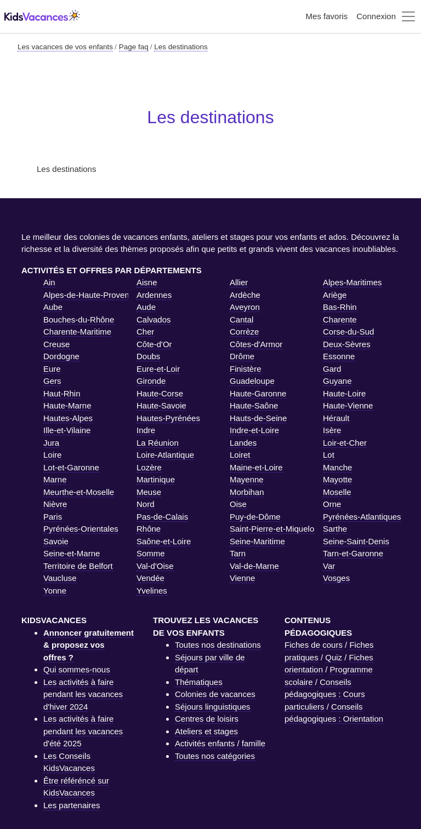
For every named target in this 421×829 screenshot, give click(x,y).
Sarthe (335, 528)
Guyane (337, 380)
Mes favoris (327, 16)
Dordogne (61, 356)
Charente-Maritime (77, 331)
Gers (52, 380)
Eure (52, 368)
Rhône (148, 528)
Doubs (148, 356)
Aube (52, 307)
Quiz (333, 657)
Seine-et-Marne (71, 553)
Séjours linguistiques (213, 706)
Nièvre (55, 504)
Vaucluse (60, 578)
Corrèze (244, 331)
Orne (332, 504)
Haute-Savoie (161, 405)
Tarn (238, 553)
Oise (238, 504)
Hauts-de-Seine (258, 418)
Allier (239, 282)
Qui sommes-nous (76, 669)
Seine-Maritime (257, 541)
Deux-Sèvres (347, 344)
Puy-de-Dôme (255, 516)
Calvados (153, 319)
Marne (55, 479)
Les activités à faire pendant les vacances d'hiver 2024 (83, 694)
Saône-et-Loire (163, 541)
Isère (332, 430)
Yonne (54, 590)
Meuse (148, 492)
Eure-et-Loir (158, 368)
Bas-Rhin (340, 307)
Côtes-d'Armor (256, 344)
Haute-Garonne (258, 393)
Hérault (336, 418)
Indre (145, 430)
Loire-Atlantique (165, 454)
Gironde (151, 380)
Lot (328, 454)
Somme (150, 553)
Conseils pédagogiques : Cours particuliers (325, 694)
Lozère (149, 467)
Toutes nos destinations (218, 644)
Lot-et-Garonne (71, 467)
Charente (340, 319)
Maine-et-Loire (256, 467)
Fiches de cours (314, 644)
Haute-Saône (254, 405)
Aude (146, 307)
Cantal (241, 319)
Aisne (146, 282)
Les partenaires (71, 805)
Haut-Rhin (62, 393)
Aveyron (245, 307)
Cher (145, 331)
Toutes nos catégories (215, 756)
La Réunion (157, 442)
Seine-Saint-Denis (356, 541)
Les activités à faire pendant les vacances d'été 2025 (83, 731)
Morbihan (247, 492)
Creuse (56, 344)
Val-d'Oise (155, 566)
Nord (145, 504)
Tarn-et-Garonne (353, 553)
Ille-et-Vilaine (66, 430)
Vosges (336, 578)
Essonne (339, 356)
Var (329, 566)
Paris (52, 516)
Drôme (242, 356)
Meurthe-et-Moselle (78, 492)
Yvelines (151, 590)
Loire (52, 454)
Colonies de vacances (215, 694)
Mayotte (337, 479)
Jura (51, 442)
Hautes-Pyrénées (168, 418)
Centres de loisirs (206, 718)
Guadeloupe (252, 380)
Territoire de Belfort (78, 566)
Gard (332, 368)
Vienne (242, 578)
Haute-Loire (344, 393)
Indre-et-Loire (254, 430)
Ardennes (154, 295)
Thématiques (199, 682)
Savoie (56, 541)
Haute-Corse (159, 393)
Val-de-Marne (254, 566)
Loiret (240, 454)
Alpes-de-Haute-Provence (90, 295)
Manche (337, 467)
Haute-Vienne (348, 405)
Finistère (245, 368)
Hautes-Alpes (68, 418)
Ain (49, 282)
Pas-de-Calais (162, 516)
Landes (243, 442)
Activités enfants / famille (220, 743)
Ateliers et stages (206, 731)
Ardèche (245, 295)
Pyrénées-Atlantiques (362, 516)
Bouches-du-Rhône (78, 319)
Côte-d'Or (154, 344)
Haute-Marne (67, 405)
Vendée (150, 578)
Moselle (337, 492)
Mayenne (247, 479)
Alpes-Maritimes (352, 282)
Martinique (155, 479)
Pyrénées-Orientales (80, 528)
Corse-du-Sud (348, 331)
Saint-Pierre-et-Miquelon (274, 528)
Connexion (376, 16)
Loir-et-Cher (345, 442)
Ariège (334, 295)
